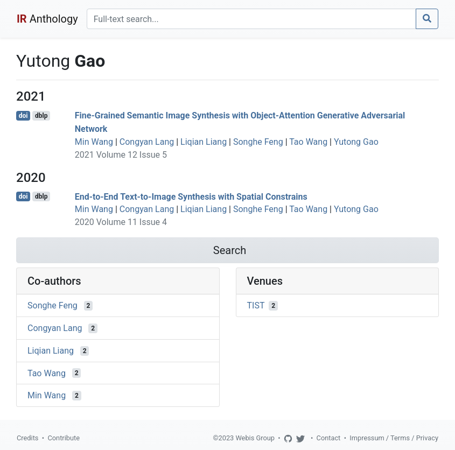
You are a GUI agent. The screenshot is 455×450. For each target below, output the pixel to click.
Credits (27, 438)
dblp (41, 115)
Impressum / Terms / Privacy (393, 438)
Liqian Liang (203, 142)
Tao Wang (308, 142)
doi (23, 115)
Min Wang (94, 142)
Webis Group (255, 438)
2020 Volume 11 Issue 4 (121, 222)
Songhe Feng (258, 142)
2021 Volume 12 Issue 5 (121, 155)
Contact (329, 438)
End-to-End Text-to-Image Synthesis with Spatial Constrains (191, 196)
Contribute (63, 438)
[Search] (251, 19)
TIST (256, 305)
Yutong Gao (356, 142)
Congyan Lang (147, 142)
